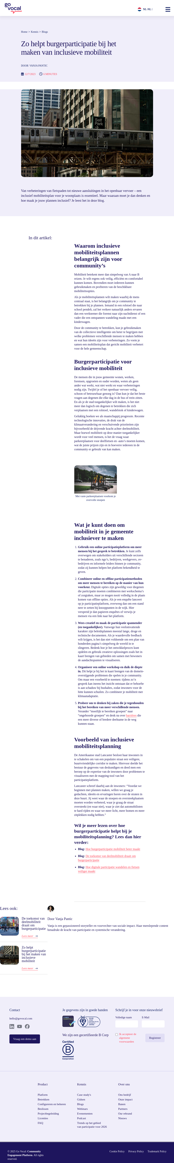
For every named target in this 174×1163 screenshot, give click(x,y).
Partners (122, 1108)
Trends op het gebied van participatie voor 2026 (92, 1124)
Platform (43, 1094)
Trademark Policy (157, 1151)
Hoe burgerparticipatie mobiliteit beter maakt (113, 849)
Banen (121, 1104)
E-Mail (145, 1017)
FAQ (40, 1122)
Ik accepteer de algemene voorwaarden (127, 1038)
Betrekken (43, 1099)
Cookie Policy (117, 1151)
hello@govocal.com (20, 1018)
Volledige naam (123, 1017)
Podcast (81, 1118)
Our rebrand (125, 1113)
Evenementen (85, 1113)
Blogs (45, 31)
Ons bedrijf (124, 1094)
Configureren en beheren (52, 1104)
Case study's (84, 1094)
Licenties (43, 1118)
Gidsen (81, 1099)
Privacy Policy (136, 1151)
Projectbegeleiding (48, 1113)
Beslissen (43, 1108)
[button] (168, 9)
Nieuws (122, 1118)
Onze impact (125, 1099)
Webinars (82, 1108)
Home (24, 31)
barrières (131, 715)
